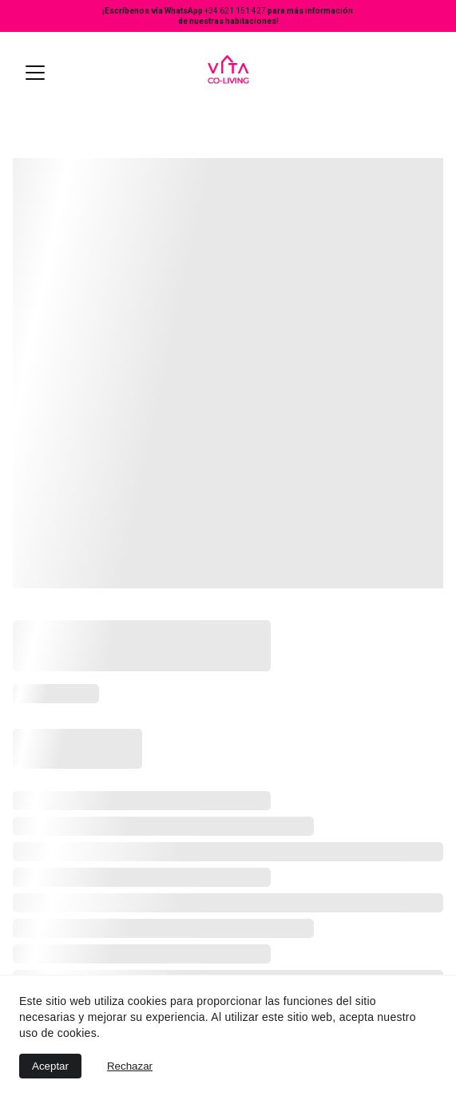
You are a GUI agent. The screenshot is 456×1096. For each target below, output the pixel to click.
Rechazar (130, 1066)
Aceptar (50, 1066)
